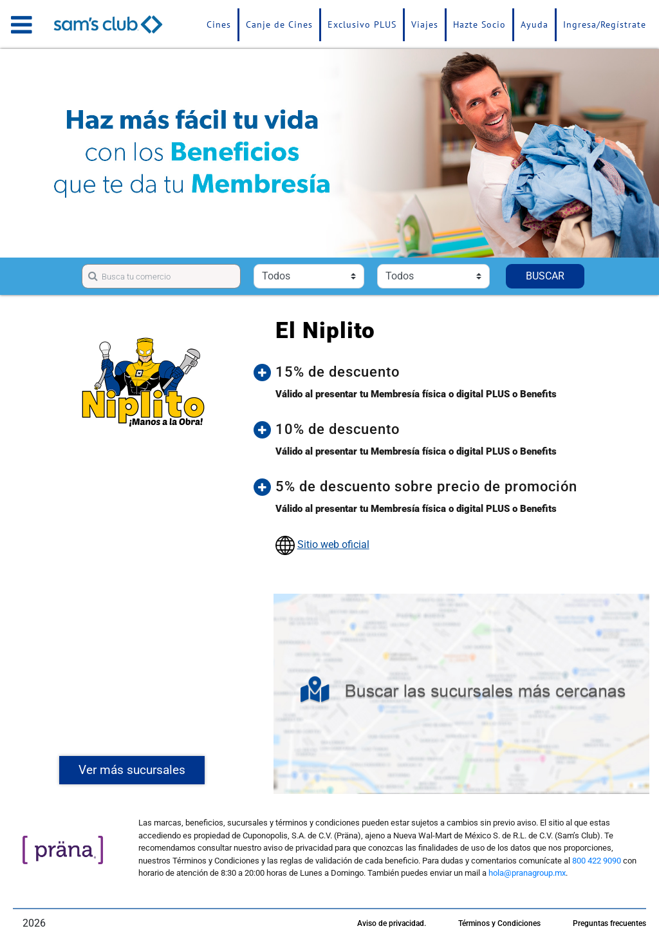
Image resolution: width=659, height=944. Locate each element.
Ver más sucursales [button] (132, 769)
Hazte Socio (479, 24)
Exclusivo (362, 24)
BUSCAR (545, 276)
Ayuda (534, 24)
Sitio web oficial (333, 544)
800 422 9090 (596, 860)
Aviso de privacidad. (391, 923)
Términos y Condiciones (499, 923)
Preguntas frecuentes (609, 923)
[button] (457, 372)
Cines (219, 24)
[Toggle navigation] (21, 24)
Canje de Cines (279, 24)
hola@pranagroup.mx (527, 873)
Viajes (424, 24)
